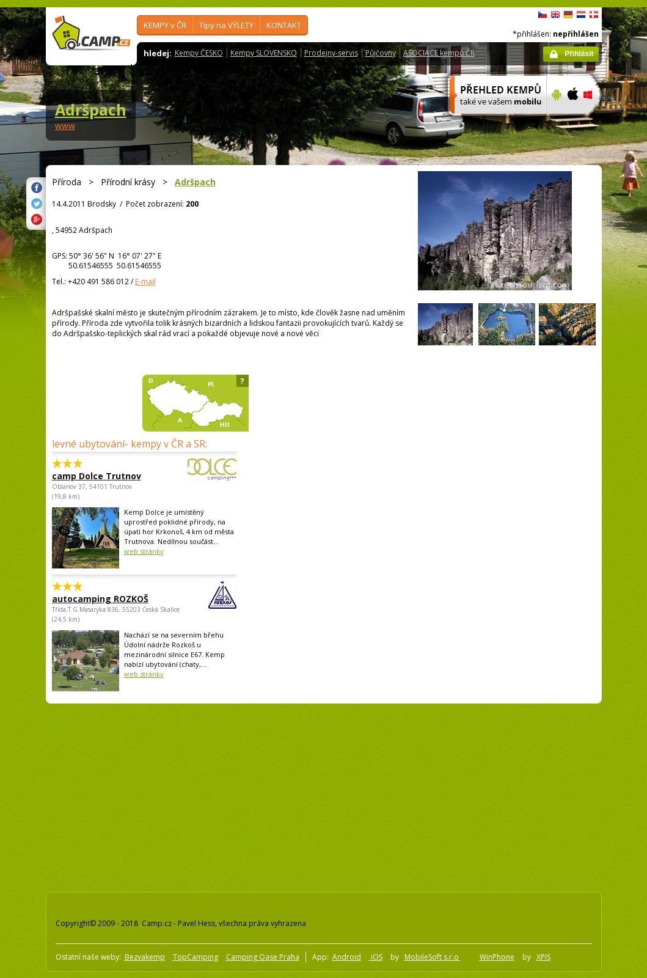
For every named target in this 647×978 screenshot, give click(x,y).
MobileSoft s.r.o (432, 957)
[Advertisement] (227, 795)
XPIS (543, 957)
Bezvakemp (145, 957)
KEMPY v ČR (165, 25)
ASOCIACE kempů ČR (439, 53)
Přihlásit (579, 54)
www (65, 125)
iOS (375, 957)
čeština (542, 14)
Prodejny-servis (331, 53)
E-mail (145, 281)
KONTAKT (283, 25)
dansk (594, 14)
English (555, 14)
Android (346, 957)
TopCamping (195, 957)
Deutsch (568, 14)
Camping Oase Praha (262, 957)
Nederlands (581, 14)
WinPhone (497, 957)
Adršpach (90, 109)
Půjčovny (380, 53)
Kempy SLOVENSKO (263, 53)
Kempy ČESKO (199, 53)
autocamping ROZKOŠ (110, 599)
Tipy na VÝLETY (226, 25)
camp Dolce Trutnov (110, 476)
